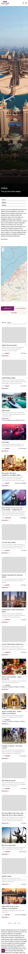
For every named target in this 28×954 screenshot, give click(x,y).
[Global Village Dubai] (14, 368)
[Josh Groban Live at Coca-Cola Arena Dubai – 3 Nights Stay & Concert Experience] (14, 498)
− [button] (2, 250)
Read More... (4, 239)
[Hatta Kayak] (14, 400)
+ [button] (2, 248)
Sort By (4, 322)
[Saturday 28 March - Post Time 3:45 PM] (14, 736)
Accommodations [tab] (20, 308)
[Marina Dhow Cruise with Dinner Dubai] (14, 599)
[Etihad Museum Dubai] (14, 335)
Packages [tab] (14, 312)
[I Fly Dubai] (14, 432)
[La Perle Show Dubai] (14, 532)
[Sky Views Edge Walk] (14, 835)
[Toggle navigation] (26, 3)
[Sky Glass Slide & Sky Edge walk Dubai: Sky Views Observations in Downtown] (14, 803)
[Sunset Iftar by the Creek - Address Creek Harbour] (14, 896)
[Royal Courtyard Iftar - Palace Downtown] (14, 667)
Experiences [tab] (7, 308)
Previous (10, 923)
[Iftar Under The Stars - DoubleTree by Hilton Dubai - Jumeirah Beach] (14, 463)
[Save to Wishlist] (25, 345)
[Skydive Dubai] (14, 866)
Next (19, 923)
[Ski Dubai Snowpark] (14, 770)
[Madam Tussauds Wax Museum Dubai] (14, 565)
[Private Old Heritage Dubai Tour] (14, 634)
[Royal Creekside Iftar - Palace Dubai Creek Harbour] (14, 701)
